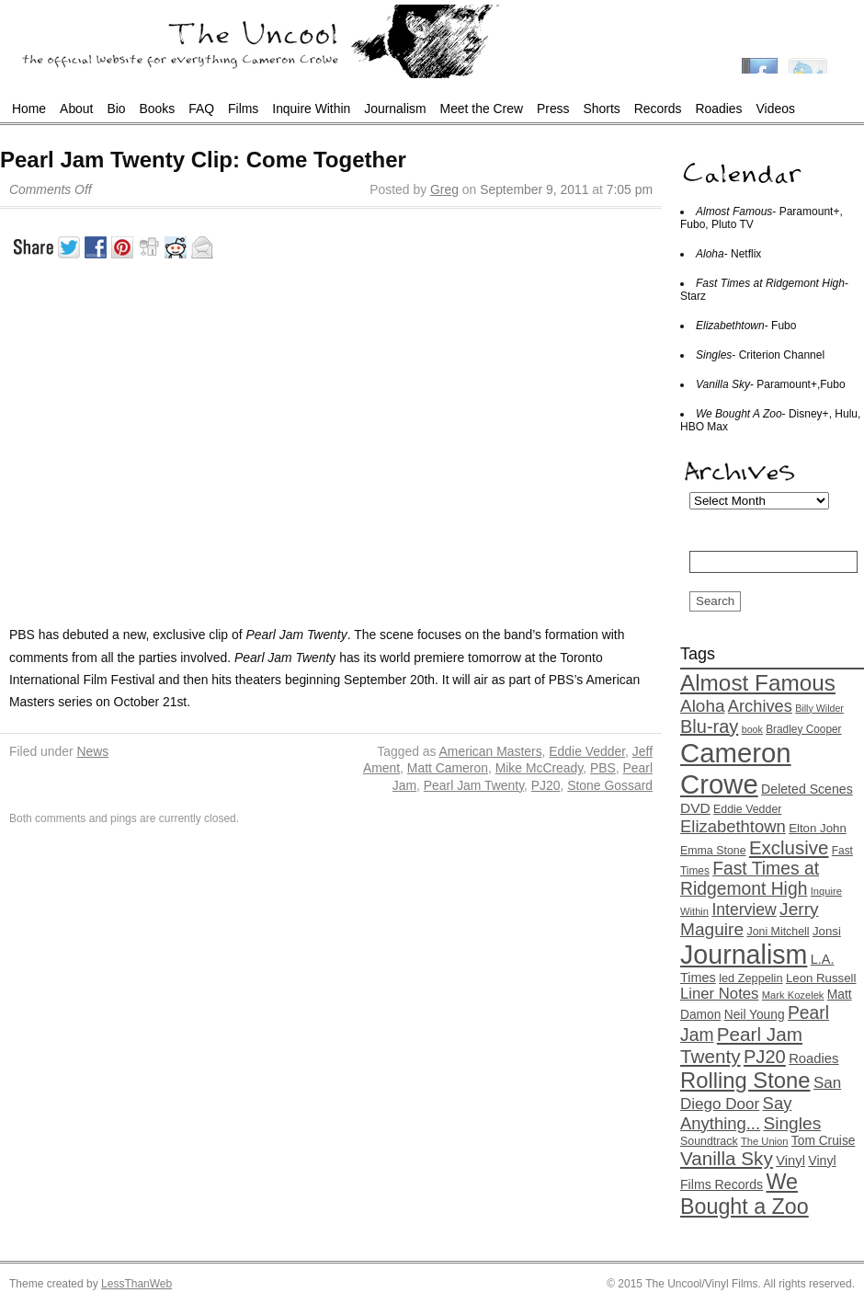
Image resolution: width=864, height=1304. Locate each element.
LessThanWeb (136, 1283)
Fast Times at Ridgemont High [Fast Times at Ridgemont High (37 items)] (749, 878)
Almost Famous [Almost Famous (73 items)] (758, 682)
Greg (444, 189)
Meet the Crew (481, 108)
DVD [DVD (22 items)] (695, 808)
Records (658, 108)
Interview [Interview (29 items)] (743, 909)
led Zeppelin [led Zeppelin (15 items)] (750, 978)
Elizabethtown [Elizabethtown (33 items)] (733, 826)
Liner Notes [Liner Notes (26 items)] (719, 993)
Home (29, 108)
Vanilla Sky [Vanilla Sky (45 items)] (726, 1158)
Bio (116, 108)
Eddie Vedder (587, 751)
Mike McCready (539, 768)
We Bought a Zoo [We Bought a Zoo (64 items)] (744, 1194)
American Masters (490, 751)
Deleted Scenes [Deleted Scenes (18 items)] (807, 789)
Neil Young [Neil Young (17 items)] (754, 1015)
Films (243, 108)
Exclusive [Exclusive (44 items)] (789, 847)
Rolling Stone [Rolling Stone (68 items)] (745, 1080)
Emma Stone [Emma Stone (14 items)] (713, 850)
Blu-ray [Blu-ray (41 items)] (709, 726)
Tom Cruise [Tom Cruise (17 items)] (823, 1141)
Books (158, 108)
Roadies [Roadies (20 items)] (813, 1058)
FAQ (201, 108)
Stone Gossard (610, 785)
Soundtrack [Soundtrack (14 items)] (709, 1141)
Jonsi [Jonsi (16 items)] (827, 931)
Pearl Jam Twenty (474, 785)
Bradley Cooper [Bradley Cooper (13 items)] (803, 729)
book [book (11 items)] (752, 729)
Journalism (395, 108)
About (76, 108)
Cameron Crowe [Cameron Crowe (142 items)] (735, 768)
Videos (775, 108)
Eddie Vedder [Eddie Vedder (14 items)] (747, 809)
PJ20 (546, 785)
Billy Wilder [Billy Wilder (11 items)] (819, 708)
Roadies (719, 108)
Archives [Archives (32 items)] (760, 705)
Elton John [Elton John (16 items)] (818, 828)
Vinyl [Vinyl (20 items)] (790, 1160)
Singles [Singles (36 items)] (792, 1123)
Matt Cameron (447, 768)
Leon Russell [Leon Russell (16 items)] (821, 978)
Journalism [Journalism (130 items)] (743, 954)
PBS (603, 768)
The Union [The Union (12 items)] (765, 1141)
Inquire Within (311, 108)
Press (553, 108)
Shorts (602, 108)
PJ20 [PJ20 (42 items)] (765, 1057)
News (92, 751)
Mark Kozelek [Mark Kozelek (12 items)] (793, 995)
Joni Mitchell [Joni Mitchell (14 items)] (777, 931)
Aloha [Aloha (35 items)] (702, 705)
